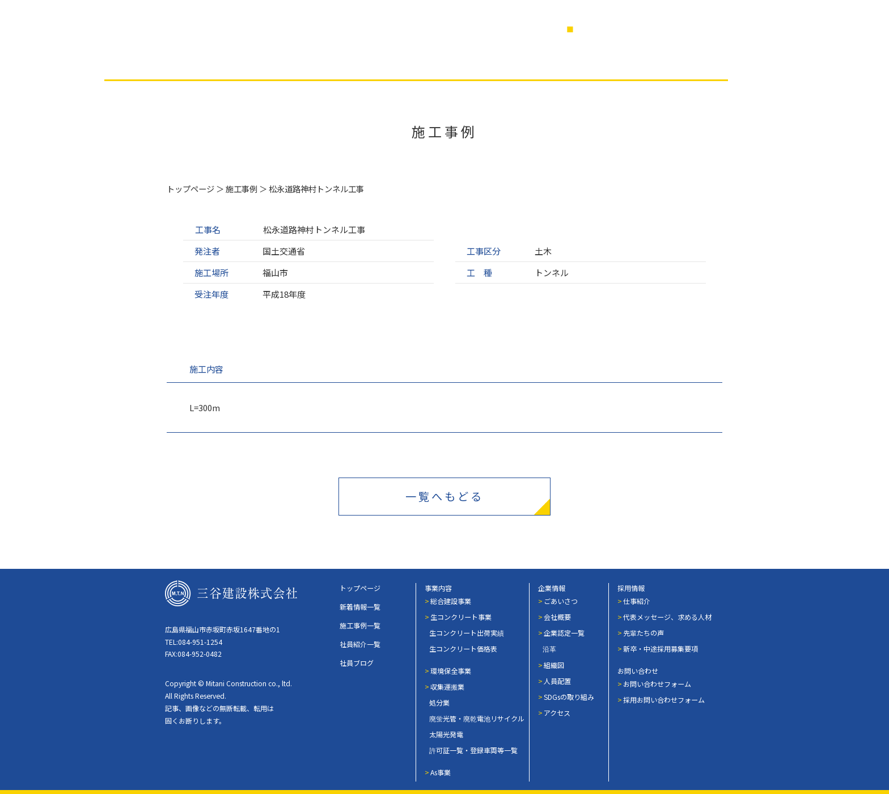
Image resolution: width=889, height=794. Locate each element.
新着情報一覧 (360, 606)
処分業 (439, 702)
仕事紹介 (636, 601)
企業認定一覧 (564, 632)
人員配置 (557, 681)
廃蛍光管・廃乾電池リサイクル (476, 718)
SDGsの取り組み (569, 697)
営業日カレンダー (616, 29)
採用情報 (610, 61)
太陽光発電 (446, 734)
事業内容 (214, 61)
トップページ (190, 189)
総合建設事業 (450, 601)
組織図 (554, 665)
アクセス (557, 712)
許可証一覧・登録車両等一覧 (473, 750)
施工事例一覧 (360, 625)
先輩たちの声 (643, 632)
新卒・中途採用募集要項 (660, 648)
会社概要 (557, 617)
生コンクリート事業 (461, 617)
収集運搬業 (447, 686)
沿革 (549, 648)
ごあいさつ (561, 601)
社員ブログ (528, 61)
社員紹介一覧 (360, 644)
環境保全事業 (450, 670)
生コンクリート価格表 (463, 648)
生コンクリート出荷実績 (466, 632)
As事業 (440, 772)
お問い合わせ (637, 670)
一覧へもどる (444, 496)
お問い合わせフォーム (657, 684)
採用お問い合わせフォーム (664, 699)
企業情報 (369, 61)
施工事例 (292, 61)
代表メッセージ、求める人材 (667, 617)
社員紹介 (446, 61)
